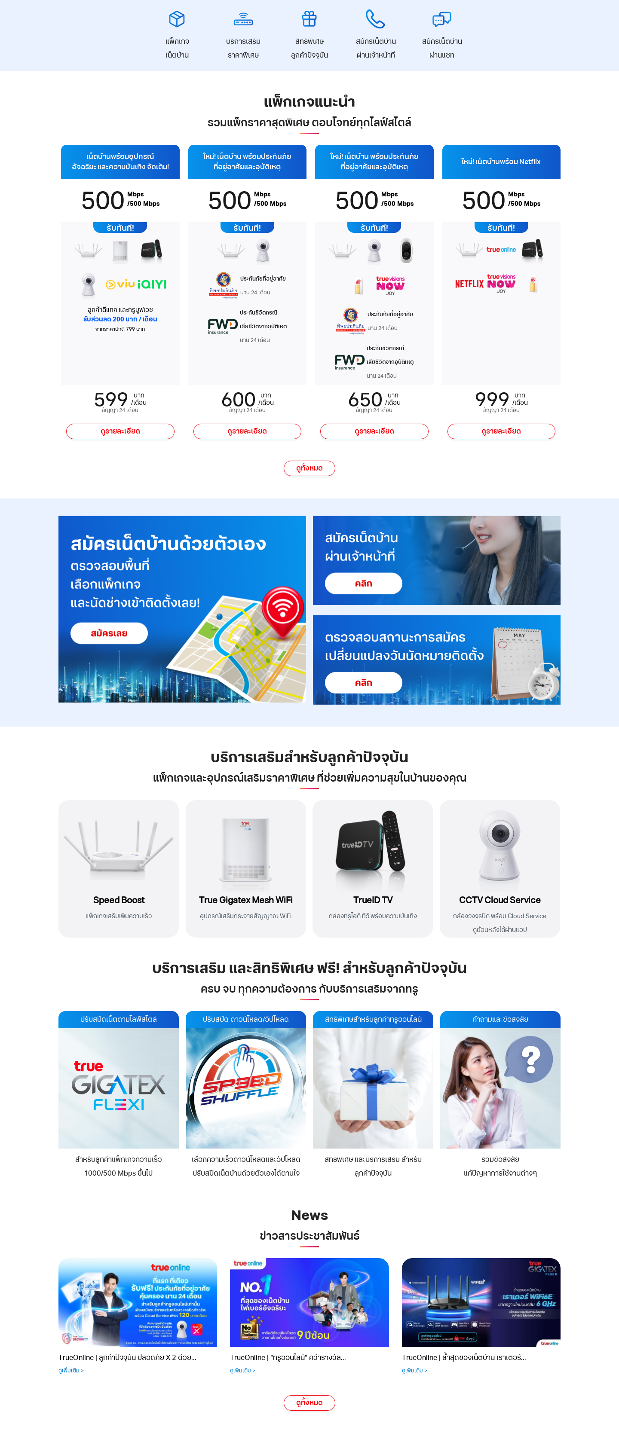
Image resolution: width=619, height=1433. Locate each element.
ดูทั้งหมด (309, 468)
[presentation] (51, 1305)
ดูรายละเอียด (120, 431)
